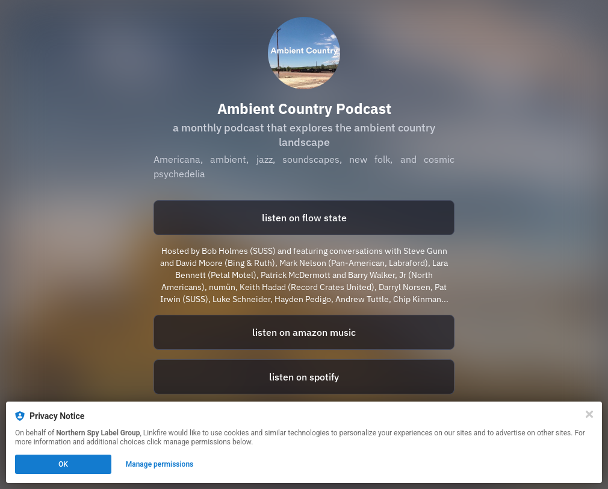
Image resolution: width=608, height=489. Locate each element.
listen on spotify (304, 377)
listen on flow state (304, 218)
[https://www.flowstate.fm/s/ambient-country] (304, 217)
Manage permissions (160, 464)
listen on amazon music (304, 332)
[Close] (589, 414)
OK (63, 464)
